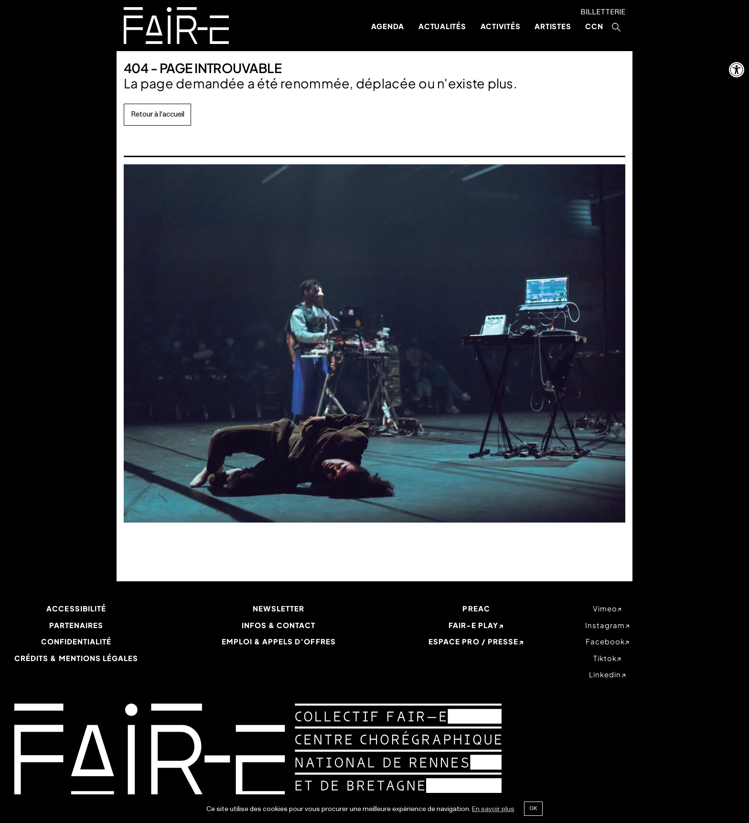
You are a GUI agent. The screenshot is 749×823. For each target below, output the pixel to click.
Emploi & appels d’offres (279, 641)
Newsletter (278, 608)
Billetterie (602, 12)
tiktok (605, 658)
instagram (605, 625)
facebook (605, 641)
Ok (533, 808)
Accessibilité (76, 608)
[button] (736, 69)
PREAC (476, 608)
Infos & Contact (279, 625)
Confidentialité (76, 641)
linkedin (605, 674)
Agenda (388, 26)
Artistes (553, 26)
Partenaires (76, 625)
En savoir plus (493, 808)
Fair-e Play (474, 625)
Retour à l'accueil (157, 114)
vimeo (605, 608)
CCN (594, 26)
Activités (501, 26)
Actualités (442, 26)
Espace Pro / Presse (473, 641)
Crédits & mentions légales (76, 658)
